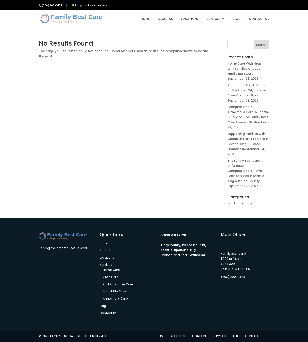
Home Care (111, 270)
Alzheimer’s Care (115, 298)
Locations (190, 19)
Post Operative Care (118, 284)
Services (213, 19)
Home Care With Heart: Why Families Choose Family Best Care (245, 68)
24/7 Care (110, 277)
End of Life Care (114, 291)
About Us (165, 19)
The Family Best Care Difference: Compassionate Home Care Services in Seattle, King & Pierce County (246, 170)
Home (145, 19)
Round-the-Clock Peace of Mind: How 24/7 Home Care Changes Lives (246, 90)
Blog (237, 19)
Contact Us (259, 19)
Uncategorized (244, 203)
